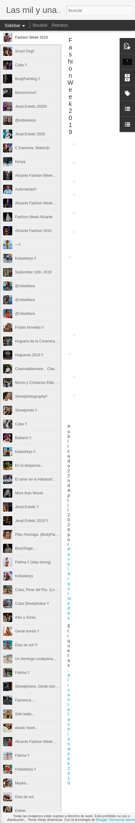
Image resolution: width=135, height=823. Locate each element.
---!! (18, 244)
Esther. (20, 811)
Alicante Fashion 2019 (33, 231)
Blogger (101, 819)
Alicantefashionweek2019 (69, 729)
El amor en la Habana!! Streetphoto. (44, 479)
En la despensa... (29, 465)
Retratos (60, 25)
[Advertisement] (101, 81)
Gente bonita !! (27, 631)
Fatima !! (22, 672)
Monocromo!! (26, 93)
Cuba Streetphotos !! (32, 603)
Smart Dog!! (25, 51)
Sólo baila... (24, 714)
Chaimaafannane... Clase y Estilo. (43, 369)
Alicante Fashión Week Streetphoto (44, 175)
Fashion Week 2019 (31, 37)
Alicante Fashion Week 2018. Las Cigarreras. (52, 742)
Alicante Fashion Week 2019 (38, 203)
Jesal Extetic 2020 (30, 134)
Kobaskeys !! (25, 258)
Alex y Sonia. (26, 617)
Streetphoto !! (26, 410)
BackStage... (25, 548)
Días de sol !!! (26, 645)
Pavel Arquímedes (69, 583)
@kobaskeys (25, 120)
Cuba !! (21, 65)
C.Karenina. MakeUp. (32, 148)
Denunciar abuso (122, 819)
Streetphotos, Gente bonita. (37, 686)
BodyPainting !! (27, 79)
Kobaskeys (24, 576)
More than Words (29, 493)
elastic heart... (26, 728)
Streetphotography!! (31, 396)
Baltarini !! (23, 438)
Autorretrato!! (26, 189)
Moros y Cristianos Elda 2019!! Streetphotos (51, 383)
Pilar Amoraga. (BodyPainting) (39, 534)
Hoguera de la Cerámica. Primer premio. (48, 341)
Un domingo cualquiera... (35, 659)
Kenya (20, 162)
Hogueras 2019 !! (29, 355)
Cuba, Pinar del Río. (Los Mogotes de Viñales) (53, 590)
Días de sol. (24, 797)
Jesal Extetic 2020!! (31, 106)
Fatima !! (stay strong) (33, 562)
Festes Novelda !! (29, 327)
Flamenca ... (25, 700)
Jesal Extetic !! (27, 507)
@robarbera (25, 286)
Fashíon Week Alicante (34, 217)
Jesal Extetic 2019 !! (31, 521)
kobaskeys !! (25, 452)
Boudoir (40, 25)
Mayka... (22, 783)
